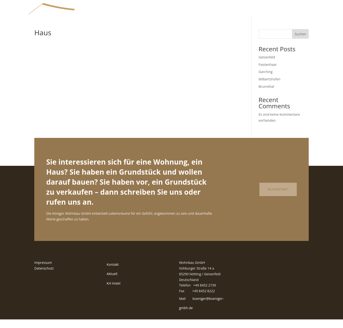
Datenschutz (44, 277)
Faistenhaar (268, 73)
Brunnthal (266, 95)
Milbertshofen (270, 87)
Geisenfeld (267, 65)
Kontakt (113, 273)
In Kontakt (278, 198)
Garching (266, 80)
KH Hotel (114, 292)
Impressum (43, 271)
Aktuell (112, 282)
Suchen (300, 42)
